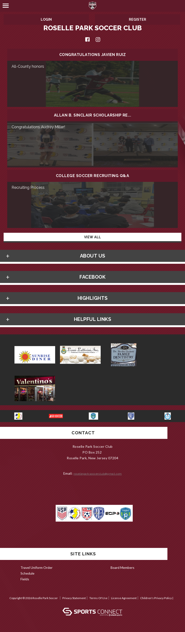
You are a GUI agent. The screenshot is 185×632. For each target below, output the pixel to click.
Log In (92, 603)
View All (92, 237)
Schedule (27, 573)
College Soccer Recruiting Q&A (92, 176)
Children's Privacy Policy (156, 598)
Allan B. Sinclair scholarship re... (92, 115)
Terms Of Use (98, 598)
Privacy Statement (74, 598)
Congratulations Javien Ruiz (92, 55)
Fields (24, 579)
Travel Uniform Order (36, 567)
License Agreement (124, 598)
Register (137, 19)
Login (46, 19)
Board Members (122, 567)
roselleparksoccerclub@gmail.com (97, 473)
